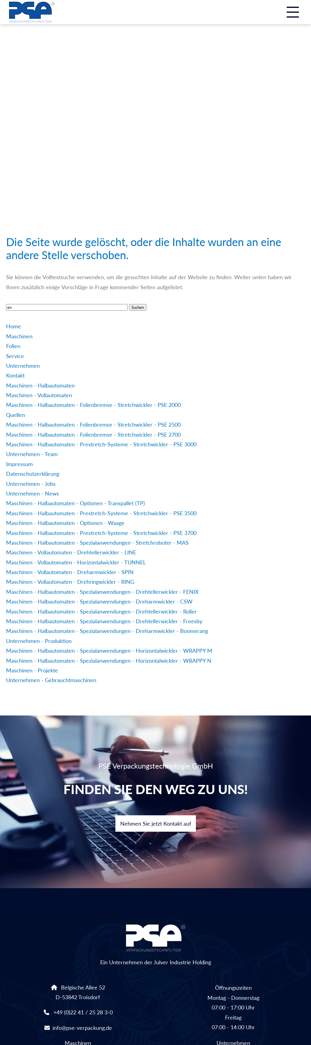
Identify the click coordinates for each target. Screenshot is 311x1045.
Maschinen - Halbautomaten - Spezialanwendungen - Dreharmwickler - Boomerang (107, 630)
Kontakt (15, 375)
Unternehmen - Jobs (31, 483)
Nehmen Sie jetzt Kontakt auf (155, 823)
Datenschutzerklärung (32, 473)
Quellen (15, 414)
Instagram (294, 197)
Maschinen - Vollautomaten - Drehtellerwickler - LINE (71, 552)
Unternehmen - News (32, 493)
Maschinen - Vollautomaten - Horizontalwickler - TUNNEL (76, 562)
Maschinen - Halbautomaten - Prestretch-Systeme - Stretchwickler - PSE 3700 (101, 532)
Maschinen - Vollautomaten (39, 395)
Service (15, 356)
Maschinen (19, 336)
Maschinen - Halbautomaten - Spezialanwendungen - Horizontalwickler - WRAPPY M (109, 650)
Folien (13, 346)
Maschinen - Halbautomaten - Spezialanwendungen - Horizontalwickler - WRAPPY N (108, 660)
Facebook (272, 197)
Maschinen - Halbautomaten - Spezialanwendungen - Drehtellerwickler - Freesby (104, 621)
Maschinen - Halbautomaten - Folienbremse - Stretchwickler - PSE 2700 (93, 434)
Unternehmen (23, 365)
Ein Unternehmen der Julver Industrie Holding (155, 945)
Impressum (19, 464)
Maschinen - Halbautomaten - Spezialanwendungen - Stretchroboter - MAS (97, 542)
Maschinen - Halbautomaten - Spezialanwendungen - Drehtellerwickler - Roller (101, 611)
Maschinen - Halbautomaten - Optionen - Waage (65, 522)
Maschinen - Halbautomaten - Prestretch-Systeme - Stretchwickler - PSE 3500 (101, 513)
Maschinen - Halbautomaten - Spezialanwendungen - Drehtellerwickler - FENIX (102, 591)
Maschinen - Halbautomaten (40, 385)
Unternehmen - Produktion (39, 640)
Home (13, 326)
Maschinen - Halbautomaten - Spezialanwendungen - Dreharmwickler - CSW (99, 601)
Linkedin (251, 197)
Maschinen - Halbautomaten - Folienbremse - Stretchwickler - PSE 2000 (93, 404)
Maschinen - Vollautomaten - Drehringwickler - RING (70, 581)
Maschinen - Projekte (32, 670)
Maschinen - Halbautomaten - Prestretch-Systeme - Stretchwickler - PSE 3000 (101, 444)
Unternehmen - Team (32, 454)
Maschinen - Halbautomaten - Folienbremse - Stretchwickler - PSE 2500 (93, 424)
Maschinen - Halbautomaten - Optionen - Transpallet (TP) (75, 503)
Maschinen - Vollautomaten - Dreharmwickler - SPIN (70, 572)
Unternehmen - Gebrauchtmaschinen (51, 680)
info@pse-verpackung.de (82, 1027)
